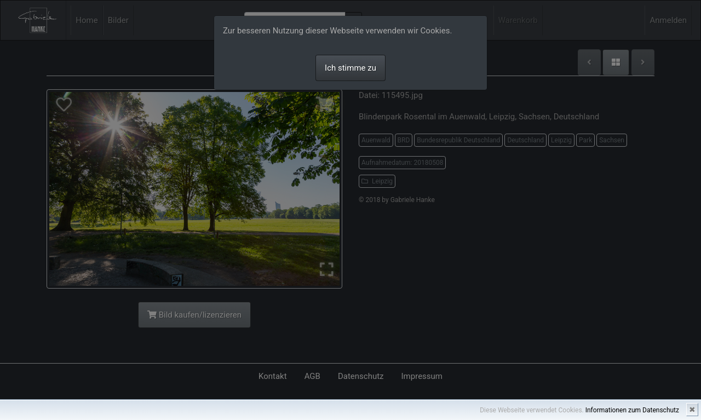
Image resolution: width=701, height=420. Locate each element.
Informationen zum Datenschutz (632, 410)
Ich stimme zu (350, 68)
